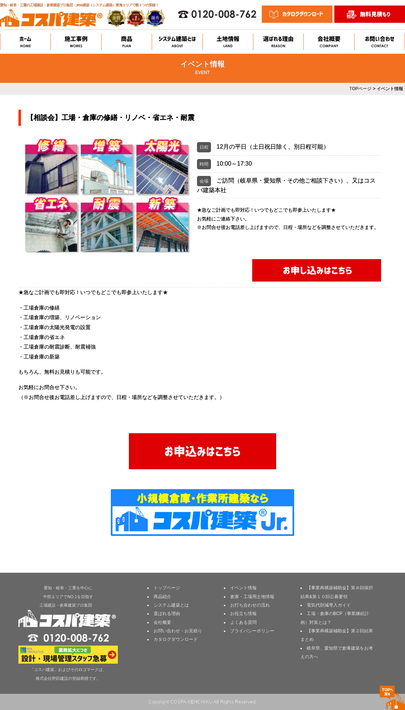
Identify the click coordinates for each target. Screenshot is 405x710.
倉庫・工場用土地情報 (252, 596)
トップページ (167, 587)
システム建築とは (171, 605)
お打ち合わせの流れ (250, 605)
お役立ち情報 (243, 613)
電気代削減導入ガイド (329, 605)
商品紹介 (162, 596)
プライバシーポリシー (252, 630)
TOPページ (360, 88)
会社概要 (162, 622)
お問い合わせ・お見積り (178, 630)
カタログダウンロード (176, 639)
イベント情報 (243, 587)
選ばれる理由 (167, 613)
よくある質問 (243, 622)
